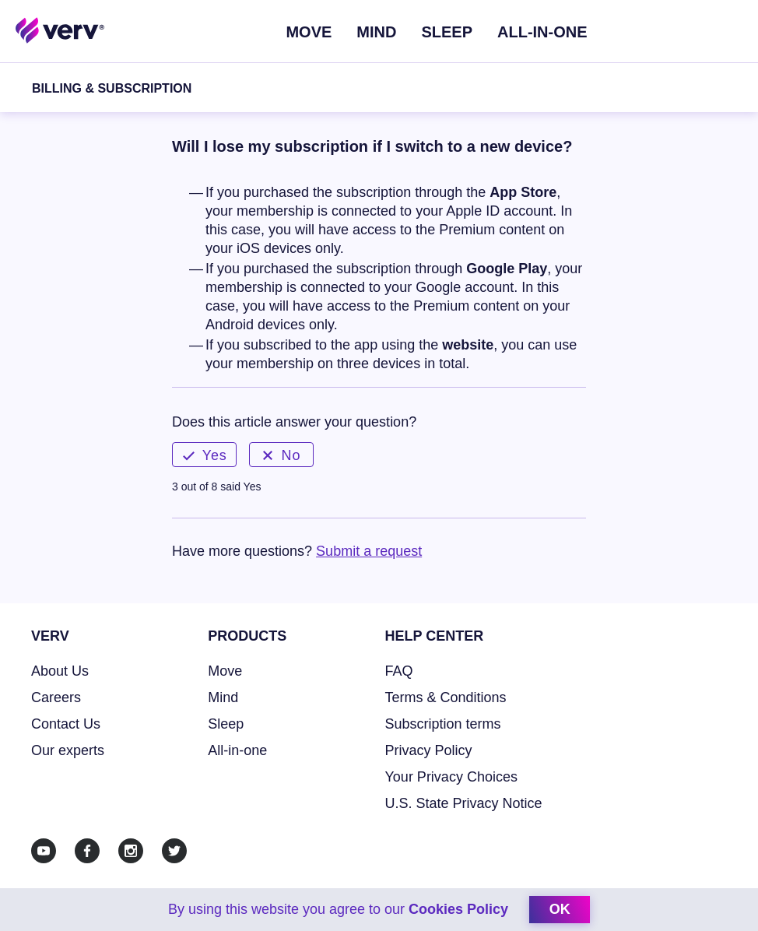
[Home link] (60, 29)
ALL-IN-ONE (542, 31)
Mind (376, 31)
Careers (56, 697)
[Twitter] (174, 851)
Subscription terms (443, 724)
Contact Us (65, 724)
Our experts (67, 750)
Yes (204, 455)
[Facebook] (87, 851)
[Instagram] (130, 851)
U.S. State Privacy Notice (463, 803)
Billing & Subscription (111, 88)
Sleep (446, 31)
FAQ (399, 671)
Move (309, 31)
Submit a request (369, 551)
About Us (60, 671)
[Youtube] (43, 851)
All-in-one (237, 750)
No (281, 455)
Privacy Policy (428, 750)
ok (559, 909)
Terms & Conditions (446, 697)
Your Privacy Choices (451, 777)
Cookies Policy (458, 909)
